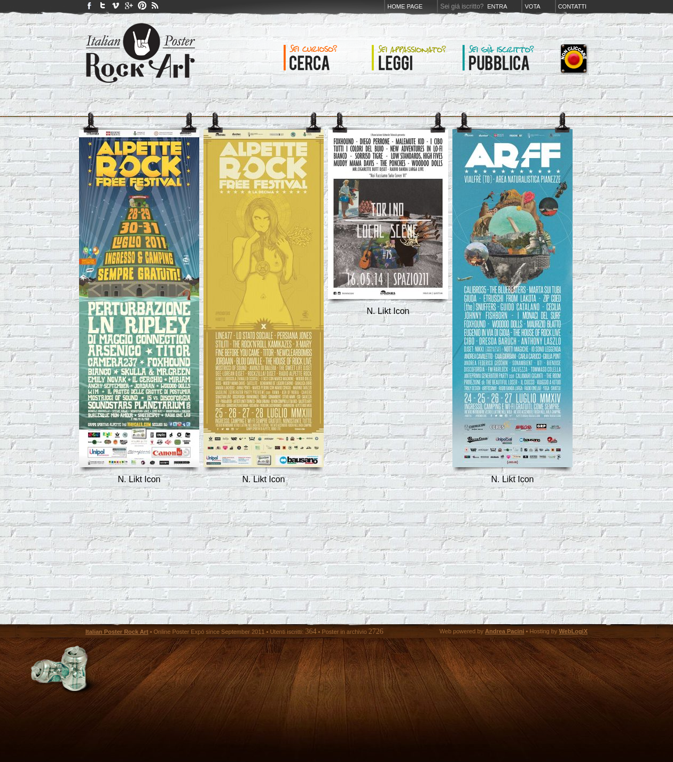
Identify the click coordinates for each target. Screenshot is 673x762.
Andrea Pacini (504, 631)
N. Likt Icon (139, 479)
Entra (497, 6)
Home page (404, 6)
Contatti (572, 6)
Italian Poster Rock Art (116, 632)
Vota (532, 6)
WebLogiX (573, 631)
